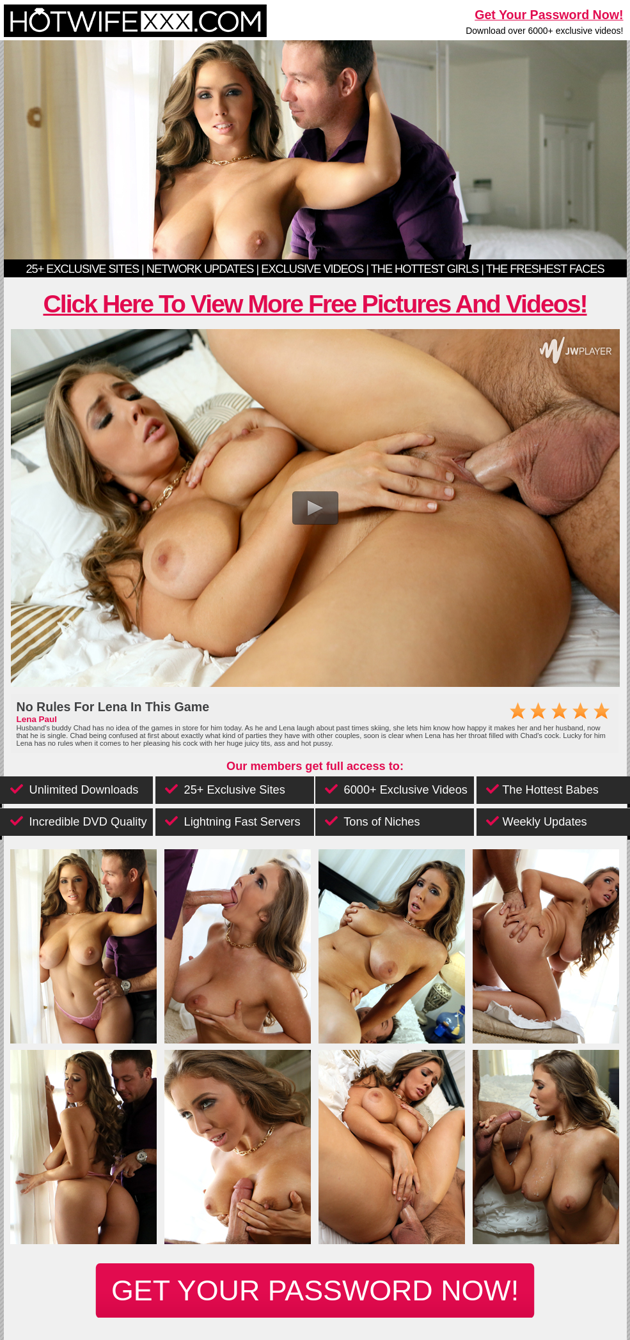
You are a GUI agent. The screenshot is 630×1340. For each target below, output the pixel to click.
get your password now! (315, 1290)
